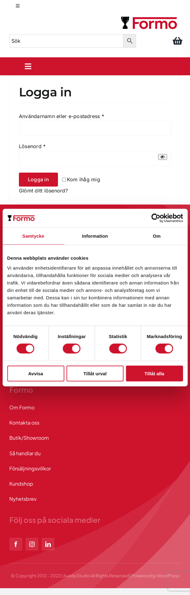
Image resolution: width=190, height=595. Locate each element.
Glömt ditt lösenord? (43, 190)
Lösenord (32, 146)
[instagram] (31, 544)
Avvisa (35, 373)
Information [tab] (95, 236)
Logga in (38, 179)
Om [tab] (157, 236)
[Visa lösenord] (162, 157)
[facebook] (15, 544)
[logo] (150, 17)
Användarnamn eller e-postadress (61, 116)
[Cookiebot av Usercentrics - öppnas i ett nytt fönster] (156, 218)
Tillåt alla (154, 373)
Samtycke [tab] (33, 236)
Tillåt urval (95, 373)
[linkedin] (48, 544)
